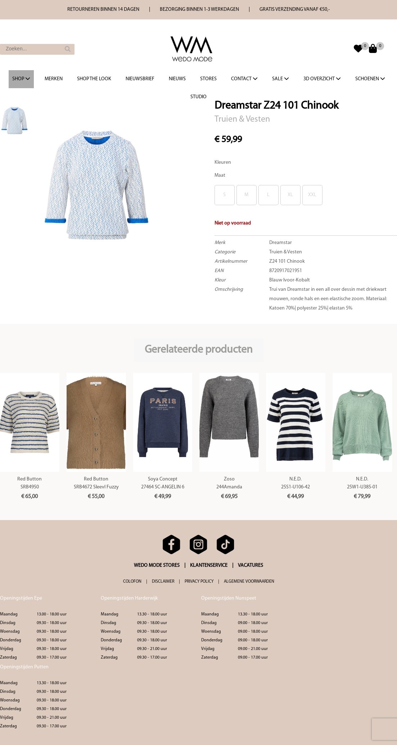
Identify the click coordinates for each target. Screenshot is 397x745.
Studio (198, 97)
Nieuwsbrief (140, 79)
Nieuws (177, 79)
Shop (21, 79)
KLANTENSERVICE (208, 565)
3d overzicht (322, 79)
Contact (244, 79)
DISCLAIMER (163, 581)
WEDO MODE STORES (157, 565)
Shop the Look (94, 79)
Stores (208, 79)
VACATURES (250, 565)
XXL (312, 195)
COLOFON (132, 581)
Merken (54, 79)
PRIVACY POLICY (199, 581)
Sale (280, 79)
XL (290, 195)
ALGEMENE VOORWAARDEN (249, 581)
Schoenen (370, 79)
